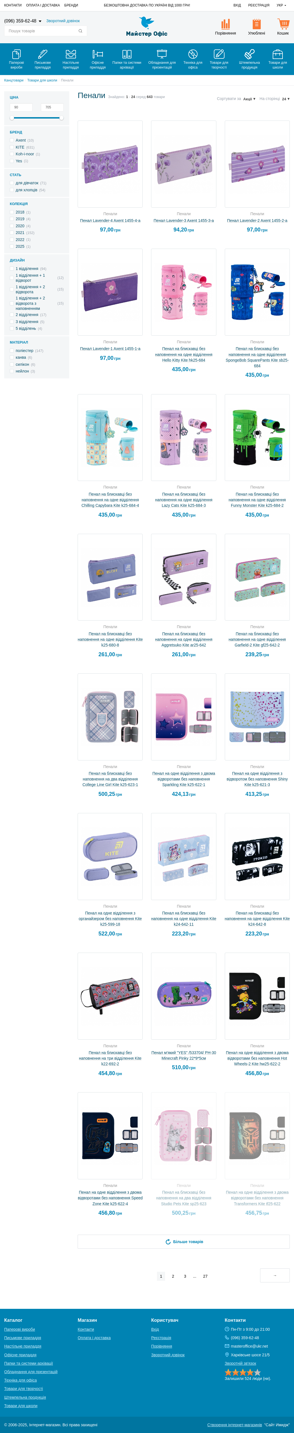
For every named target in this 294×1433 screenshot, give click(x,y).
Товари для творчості (23, 1388)
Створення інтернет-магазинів (234, 1425)
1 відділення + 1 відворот (30, 278)
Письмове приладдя (22, 1338)
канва (21, 357)
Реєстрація (259, 5)
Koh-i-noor (25, 154)
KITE (20, 147)
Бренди (71, 5)
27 (205, 1276)
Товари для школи (42, 80)
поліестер (24, 350)
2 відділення (27, 314)
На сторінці (270, 98)
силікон (22, 364)
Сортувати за (229, 98)
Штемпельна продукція (25, 1397)
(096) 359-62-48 (21, 21)
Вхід (237, 5)
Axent (21, 140)
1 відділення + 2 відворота (30, 289)
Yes (19, 161)
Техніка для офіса (20, 1380)
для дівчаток (27, 183)
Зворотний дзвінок (63, 21)
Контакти (13, 5)
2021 (20, 232)
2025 (20, 246)
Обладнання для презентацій (30, 1372)
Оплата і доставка (43, 5)
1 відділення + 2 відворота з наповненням (30, 303)
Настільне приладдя (22, 1346)
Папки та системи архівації (28, 1363)
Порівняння (161, 1346)
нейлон (22, 371)
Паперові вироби (19, 1329)
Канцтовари (14, 80)
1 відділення (27, 268)
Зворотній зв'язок (240, 1363)
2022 (20, 239)
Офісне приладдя (20, 1355)
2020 (20, 226)
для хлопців (26, 190)
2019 (20, 219)
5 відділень (26, 328)
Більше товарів (183, 1242)
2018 (20, 212)
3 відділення (27, 321)
